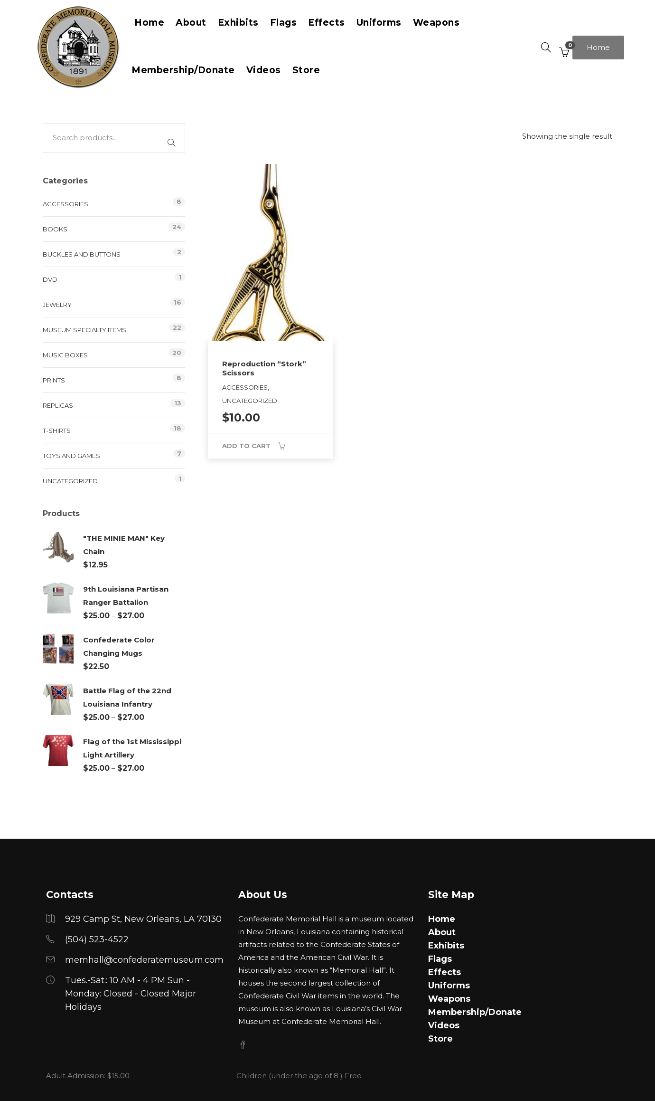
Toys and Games (71, 456)
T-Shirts (57, 430)
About (442, 932)
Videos (263, 70)
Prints (54, 380)
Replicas (58, 405)
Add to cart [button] (246, 446)
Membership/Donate (183, 70)
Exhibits (446, 945)
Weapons (449, 999)
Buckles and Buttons (82, 254)
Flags (440, 959)
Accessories (65, 204)
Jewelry (57, 304)
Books (55, 229)
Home (598, 47)
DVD (50, 279)
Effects (444, 972)
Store (306, 70)
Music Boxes (65, 355)
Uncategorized (70, 481)
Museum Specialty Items (84, 330)
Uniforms (449, 985)
